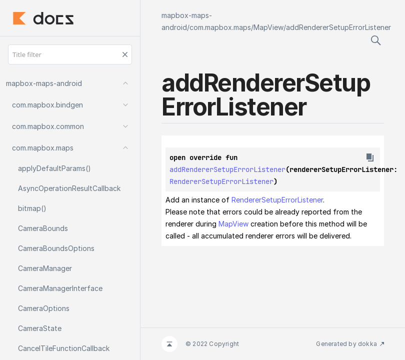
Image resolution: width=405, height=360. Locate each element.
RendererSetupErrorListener (222, 181)
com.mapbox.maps (220, 27)
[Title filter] (70, 54)
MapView (269, 27)
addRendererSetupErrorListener (338, 27)
